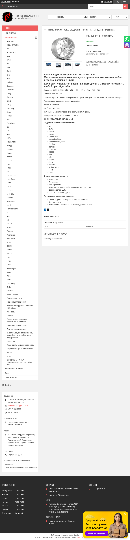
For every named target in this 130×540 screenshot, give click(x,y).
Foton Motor (11, 123)
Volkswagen (11, 268)
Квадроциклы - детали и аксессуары (20, 345)
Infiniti (9, 157)
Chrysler (10, 97)
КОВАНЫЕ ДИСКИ (72, 30)
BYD (8, 79)
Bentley (9, 71)
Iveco (8, 356)
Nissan (9, 227)
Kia (8, 172)
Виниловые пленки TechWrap (17, 325)
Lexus (9, 183)
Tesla (9, 265)
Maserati (10, 198)
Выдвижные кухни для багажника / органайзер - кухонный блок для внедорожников (20, 335)
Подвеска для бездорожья (16, 302)
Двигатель (11, 341)
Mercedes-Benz (12, 209)
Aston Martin (11, 53)
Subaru (9, 254)
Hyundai (10, 153)
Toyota (9, 261)
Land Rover (11, 179)
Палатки (10, 316)
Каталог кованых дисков (14, 369)
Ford (8, 120)
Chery (9, 94)
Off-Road (10, 291)
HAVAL (9, 138)
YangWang (11, 283)
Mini (8, 216)
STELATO (9, 246)
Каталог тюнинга (89, 17)
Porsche (10, 231)
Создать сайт (5, 2)
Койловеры (11, 312)
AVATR (9, 60)
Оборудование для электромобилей (20, 349)
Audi (8, 49)
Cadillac (10, 82)
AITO (8, 56)
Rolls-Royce (11, 239)
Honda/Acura (11, 142)
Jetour (9, 168)
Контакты (60, 17)
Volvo (9, 272)
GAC (8, 127)
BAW (8, 67)
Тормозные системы (14, 298)
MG (8, 213)
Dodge (9, 105)
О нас (7, 373)
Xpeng (9, 276)
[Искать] (125, 6)
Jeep (8, 164)
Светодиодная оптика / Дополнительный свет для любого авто (19, 362)
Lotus (9, 187)
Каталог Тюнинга (11, 37)
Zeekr (9, 287)
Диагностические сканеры (16, 329)
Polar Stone (11, 235)
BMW (8, 75)
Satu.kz (76, 535)
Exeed (9, 112)
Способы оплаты (11, 378)
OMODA (9, 224)
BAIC (8, 64)
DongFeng (10, 108)
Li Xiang (10, 190)
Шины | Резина (12, 295)
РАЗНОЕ (9, 353)
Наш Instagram (10, 33)
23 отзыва (108, 2)
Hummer (10, 149)
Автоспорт (10, 41)
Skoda (9, 242)
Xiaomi (9, 280)
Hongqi (9, 146)
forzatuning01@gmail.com (18, 406)
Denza (9, 101)
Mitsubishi (11, 201)
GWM (8, 135)
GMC (8, 131)
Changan (10, 86)
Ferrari (9, 116)
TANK (8, 257)
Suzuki (9, 250)
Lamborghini (11, 175)
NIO (8, 220)
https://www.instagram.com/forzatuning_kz (21, 467)
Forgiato (85, 30)
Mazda (9, 205)
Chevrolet (10, 90)
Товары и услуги (55, 30)
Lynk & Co (10, 194)
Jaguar (9, 161)
